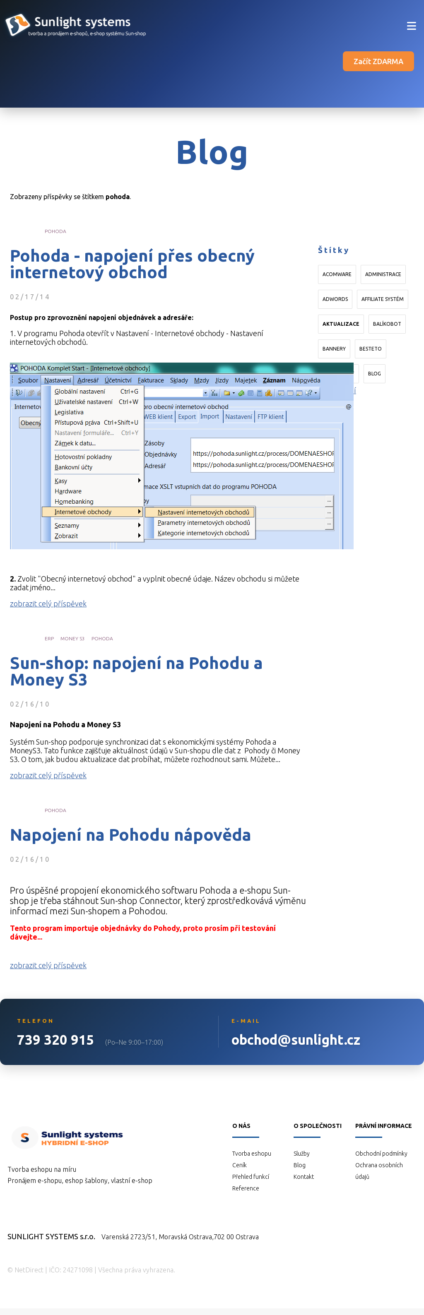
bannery (334, 348)
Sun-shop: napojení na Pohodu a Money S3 (136, 671)
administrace (383, 274)
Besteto (370, 348)
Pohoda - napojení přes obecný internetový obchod (132, 264)
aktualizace (341, 324)
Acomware (337, 274)
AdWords (335, 299)
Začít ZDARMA (378, 61)
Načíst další (337, 390)
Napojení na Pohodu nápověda (130, 835)
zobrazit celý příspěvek (48, 603)
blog (374, 373)
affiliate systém (382, 299)
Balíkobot (387, 324)
